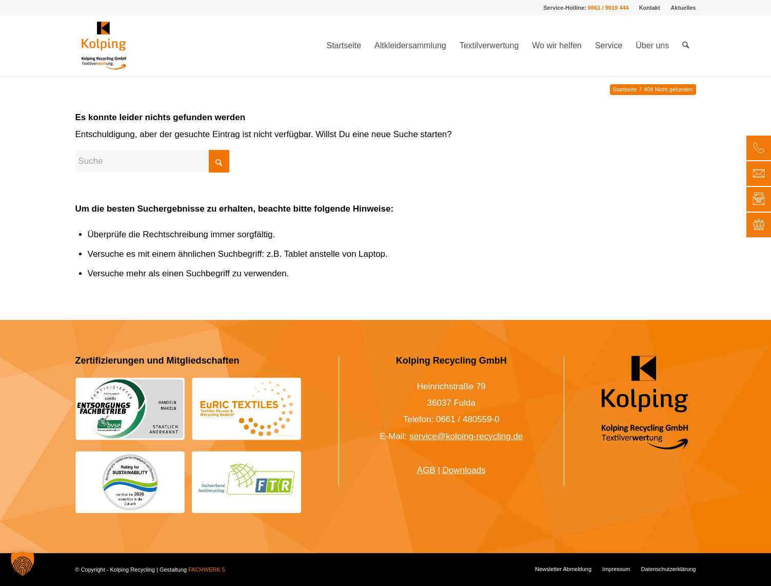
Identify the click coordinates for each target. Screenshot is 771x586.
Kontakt (649, 8)
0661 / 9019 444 (608, 8)
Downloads (464, 470)
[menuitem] (650, 7)
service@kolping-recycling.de (466, 436)
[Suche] (686, 45)
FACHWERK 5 (206, 569)
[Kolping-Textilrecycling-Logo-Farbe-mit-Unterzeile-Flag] (103, 45)
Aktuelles (683, 8)
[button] (22, 563)
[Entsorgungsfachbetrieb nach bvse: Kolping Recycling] (130, 408)
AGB (426, 470)
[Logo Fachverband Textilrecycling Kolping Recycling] (246, 482)
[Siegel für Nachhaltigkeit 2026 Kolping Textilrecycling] (130, 482)
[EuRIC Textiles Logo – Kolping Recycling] (246, 408)
